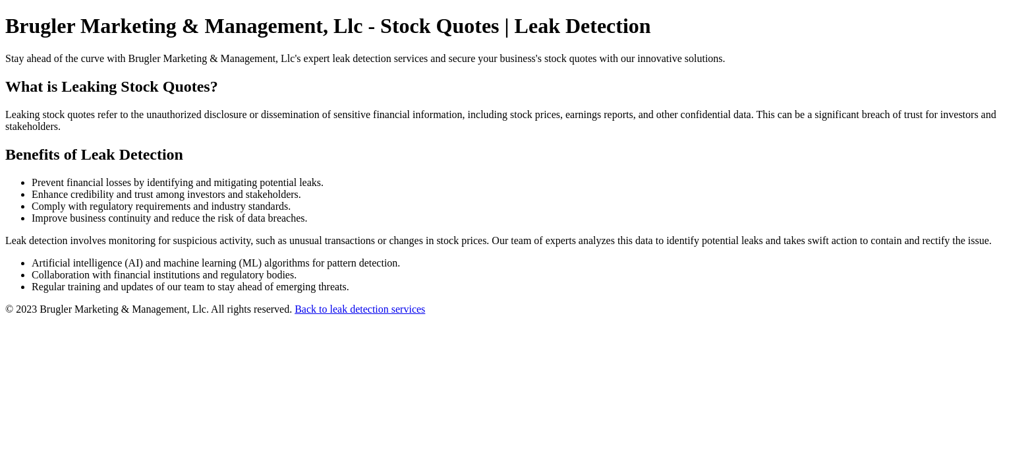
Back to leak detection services (360, 309)
